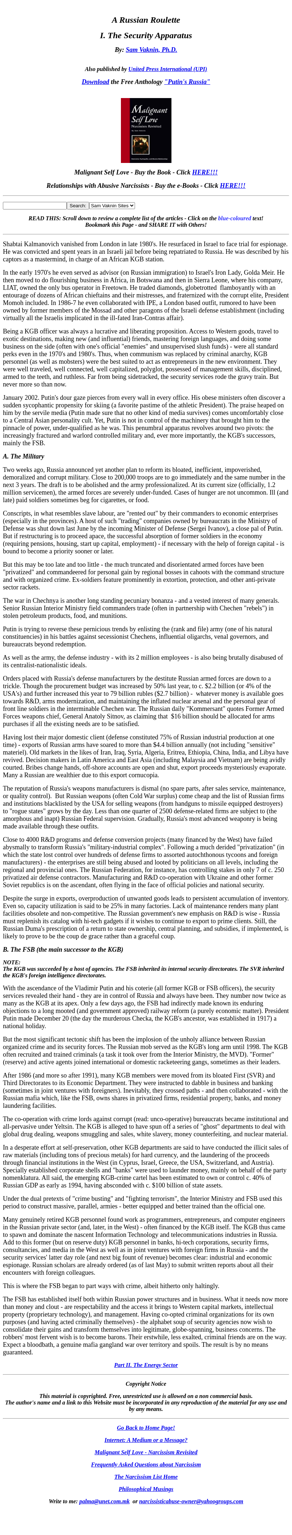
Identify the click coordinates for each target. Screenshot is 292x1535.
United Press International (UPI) (167, 69)
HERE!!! (205, 172)
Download (95, 81)
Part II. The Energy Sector (146, 1365)
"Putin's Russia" (187, 81)
